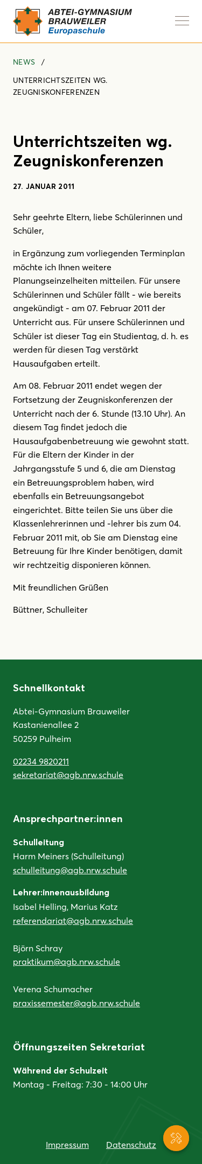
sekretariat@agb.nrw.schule (68, 774)
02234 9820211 (41, 761)
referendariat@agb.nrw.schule (73, 920)
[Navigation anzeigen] (182, 20)
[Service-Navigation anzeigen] (176, 1138)
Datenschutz (131, 1144)
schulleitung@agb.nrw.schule (70, 869)
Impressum (67, 1144)
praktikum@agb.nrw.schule (66, 961)
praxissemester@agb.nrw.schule (76, 1002)
